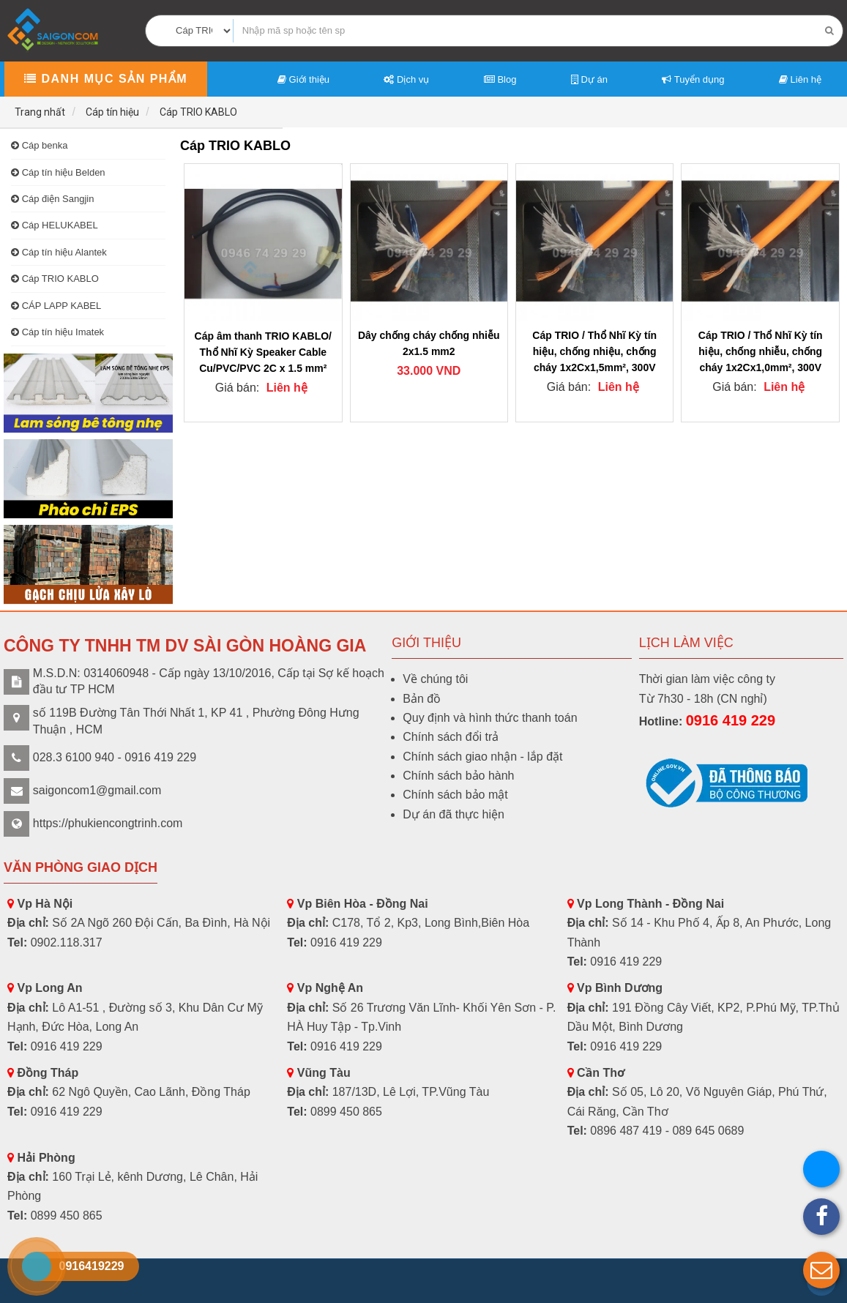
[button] (821, 1270)
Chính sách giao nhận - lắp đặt (482, 756)
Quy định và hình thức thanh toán (490, 718)
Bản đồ (422, 698)
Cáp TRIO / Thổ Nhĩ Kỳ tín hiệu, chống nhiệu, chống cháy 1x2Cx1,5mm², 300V (594, 351)
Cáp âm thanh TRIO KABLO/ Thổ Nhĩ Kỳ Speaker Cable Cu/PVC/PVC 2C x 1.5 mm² (263, 352)
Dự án (589, 79)
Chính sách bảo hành (458, 775)
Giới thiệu (303, 79)
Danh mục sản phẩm (105, 78)
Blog (500, 79)
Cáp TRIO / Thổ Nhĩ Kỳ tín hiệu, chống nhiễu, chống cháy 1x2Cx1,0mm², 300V (760, 351)
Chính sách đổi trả (451, 737)
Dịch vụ (406, 79)
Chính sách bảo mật (455, 794)
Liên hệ (800, 79)
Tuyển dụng (693, 79)
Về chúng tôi (435, 679)
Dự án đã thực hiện (453, 814)
